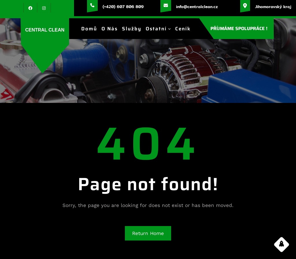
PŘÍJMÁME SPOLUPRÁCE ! (238, 28)
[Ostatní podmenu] (169, 28)
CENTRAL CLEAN (44, 29)
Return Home (148, 233)
